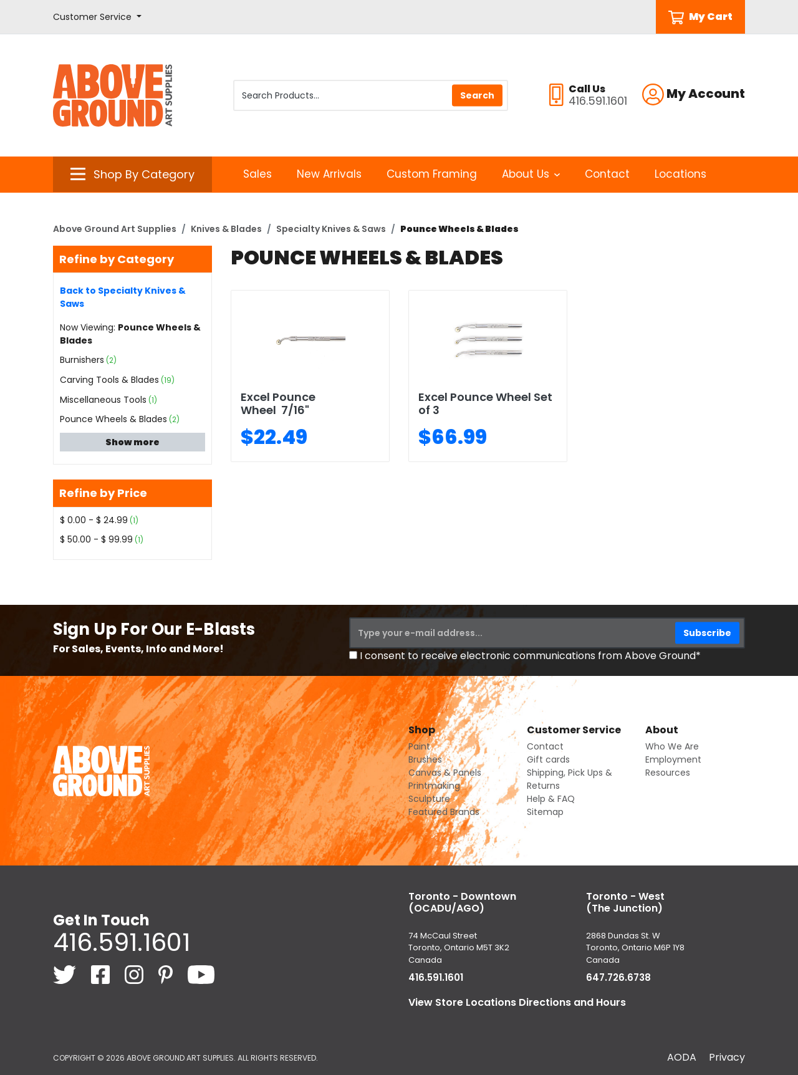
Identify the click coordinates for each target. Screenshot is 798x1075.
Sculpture (429, 799)
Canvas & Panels (444, 772)
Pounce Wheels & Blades (113, 419)
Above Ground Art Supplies (114, 229)
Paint (419, 746)
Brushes (425, 759)
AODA (681, 1057)
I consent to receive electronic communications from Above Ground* (530, 655)
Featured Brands (443, 812)
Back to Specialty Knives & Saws (123, 297)
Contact (607, 173)
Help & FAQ (551, 799)
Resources (667, 772)
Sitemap (545, 812)
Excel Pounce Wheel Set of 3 (485, 403)
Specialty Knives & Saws (331, 229)
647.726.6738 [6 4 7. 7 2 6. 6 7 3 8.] (618, 977)
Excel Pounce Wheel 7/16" (278, 403)
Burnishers (82, 360)
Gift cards (548, 759)
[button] (97, 17)
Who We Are (672, 746)
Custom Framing (432, 173)
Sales (257, 173)
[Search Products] (370, 95)
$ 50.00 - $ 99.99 (96, 539)
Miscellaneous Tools (103, 399)
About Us (531, 173)
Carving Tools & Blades (109, 380)
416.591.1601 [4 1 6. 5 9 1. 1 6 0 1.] (121, 942)
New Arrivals (329, 173)
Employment (673, 759)
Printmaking (434, 785)
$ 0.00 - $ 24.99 (94, 520)
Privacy (727, 1057)
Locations (680, 173)
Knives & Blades (226, 229)
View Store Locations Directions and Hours (517, 1002)
